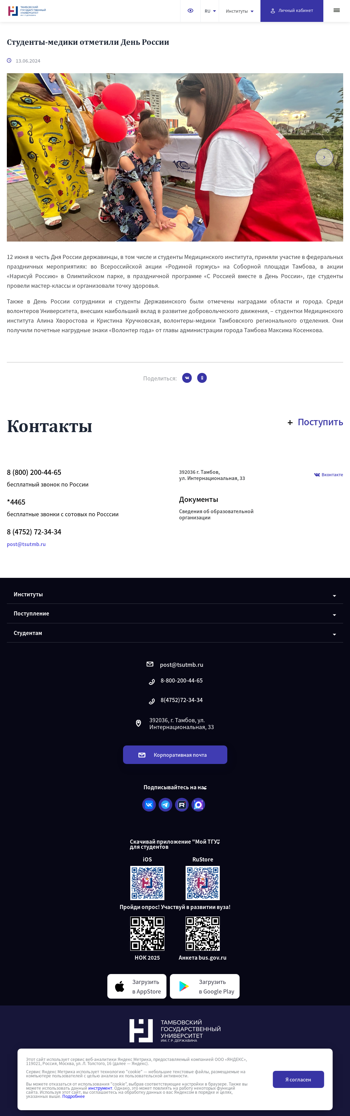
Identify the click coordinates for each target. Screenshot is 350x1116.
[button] (323, 157)
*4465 (16, 501)
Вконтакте (328, 475)
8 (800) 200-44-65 (34, 472)
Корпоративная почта (172, 754)
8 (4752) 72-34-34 (34, 531)
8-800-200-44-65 (175, 682)
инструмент (100, 1088)
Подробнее (73, 1096)
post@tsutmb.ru (26, 544)
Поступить (316, 421)
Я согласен (298, 1079)
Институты (240, 11)
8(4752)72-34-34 (175, 701)
